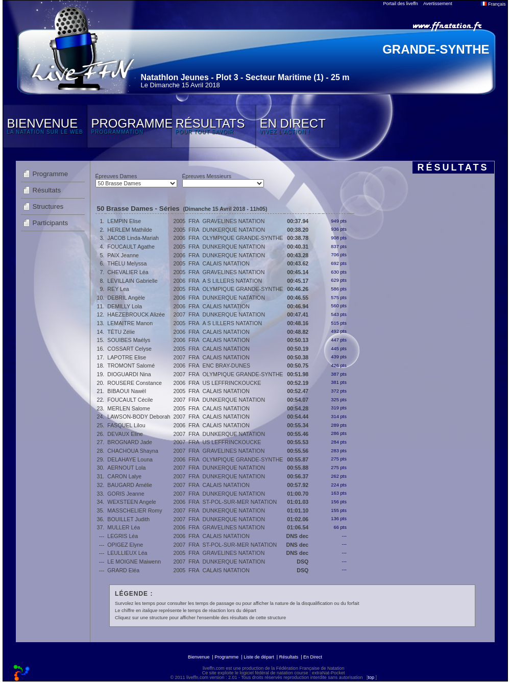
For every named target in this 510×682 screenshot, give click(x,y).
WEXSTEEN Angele (131, 502)
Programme (50, 174)
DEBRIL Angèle (126, 298)
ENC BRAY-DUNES (227, 365)
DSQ (302, 561)
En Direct (312, 657)
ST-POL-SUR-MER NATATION (240, 502)
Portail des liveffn (400, 3)
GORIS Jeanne (125, 494)
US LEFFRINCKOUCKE (232, 383)
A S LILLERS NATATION (232, 281)
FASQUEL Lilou (126, 425)
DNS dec (297, 536)
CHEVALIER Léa (127, 272)
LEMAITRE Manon (130, 323)
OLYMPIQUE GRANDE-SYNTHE (243, 238)
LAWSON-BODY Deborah (138, 416)
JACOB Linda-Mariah (133, 238)
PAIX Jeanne (122, 255)
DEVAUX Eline (125, 434)
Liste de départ (259, 657)
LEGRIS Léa (122, 536)
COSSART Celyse (129, 349)
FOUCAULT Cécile (130, 400)
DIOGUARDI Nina (129, 374)
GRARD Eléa (123, 570)
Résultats (47, 190)
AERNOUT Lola (126, 468)
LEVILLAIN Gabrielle (132, 281)
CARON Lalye (124, 476)
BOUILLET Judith (128, 519)
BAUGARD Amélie (129, 485)
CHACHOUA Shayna (132, 451)
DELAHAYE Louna (130, 459)
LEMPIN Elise (124, 221)
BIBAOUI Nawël (126, 391)
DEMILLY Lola (124, 306)
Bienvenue (199, 657)
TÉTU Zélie (121, 332)
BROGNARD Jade (129, 442)
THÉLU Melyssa (127, 263)
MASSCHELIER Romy (134, 510)
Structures (48, 206)
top (371, 677)
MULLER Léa (123, 527)
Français (493, 4)
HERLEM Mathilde (129, 230)
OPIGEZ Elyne (125, 545)
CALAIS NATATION (226, 263)
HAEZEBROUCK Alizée (136, 314)
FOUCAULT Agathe (131, 246)
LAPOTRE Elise (126, 357)
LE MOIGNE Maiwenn (134, 561)
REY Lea (118, 289)
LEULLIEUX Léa (127, 553)
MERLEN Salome (128, 408)
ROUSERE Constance (134, 383)
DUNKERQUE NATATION (234, 230)
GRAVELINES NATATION (234, 221)
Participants (50, 223)
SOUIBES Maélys (128, 340)
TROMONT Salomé (131, 365)
